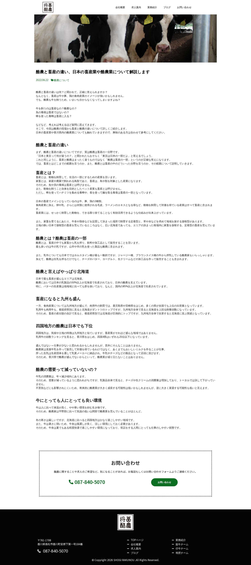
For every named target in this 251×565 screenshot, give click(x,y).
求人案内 (134, 8)
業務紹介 (150, 8)
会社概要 (117, 8)
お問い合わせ (183, 8)
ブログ (166, 8)
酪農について (61, 82)
